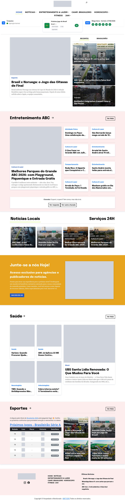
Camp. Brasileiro (81, 12)
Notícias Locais (25, 219)
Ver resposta (54, 205)
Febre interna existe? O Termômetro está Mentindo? (48, 391)
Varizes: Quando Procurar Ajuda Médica (19, 355)
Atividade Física (71, 129)
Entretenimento (98, 147)
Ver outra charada (69, 205)
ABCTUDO (66, 499)
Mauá (67, 365)
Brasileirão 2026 (33, 418)
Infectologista (43, 385)
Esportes (21, 408)
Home (19, 12)
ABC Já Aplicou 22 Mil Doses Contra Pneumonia (48, 355)
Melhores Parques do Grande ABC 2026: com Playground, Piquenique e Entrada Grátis (34, 175)
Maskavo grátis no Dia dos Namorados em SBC (102, 188)
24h (67, 15)
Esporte (14, 78)
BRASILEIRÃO (102, 38)
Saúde (18, 316)
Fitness (58, 15)
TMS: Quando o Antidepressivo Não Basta (21, 391)
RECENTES (84, 38)
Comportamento (71, 164)
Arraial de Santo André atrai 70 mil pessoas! (100, 153)
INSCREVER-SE (17, 295)
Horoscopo (101, 12)
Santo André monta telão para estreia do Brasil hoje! (102, 170)
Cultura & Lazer (17, 167)
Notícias (30, 12)
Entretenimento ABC (32, 118)
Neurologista (16, 385)
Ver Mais (110, 118)
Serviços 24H (101, 219)
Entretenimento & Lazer (53, 12)
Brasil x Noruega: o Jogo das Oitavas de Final (98, 478)
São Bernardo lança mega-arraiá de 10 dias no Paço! (101, 135)
